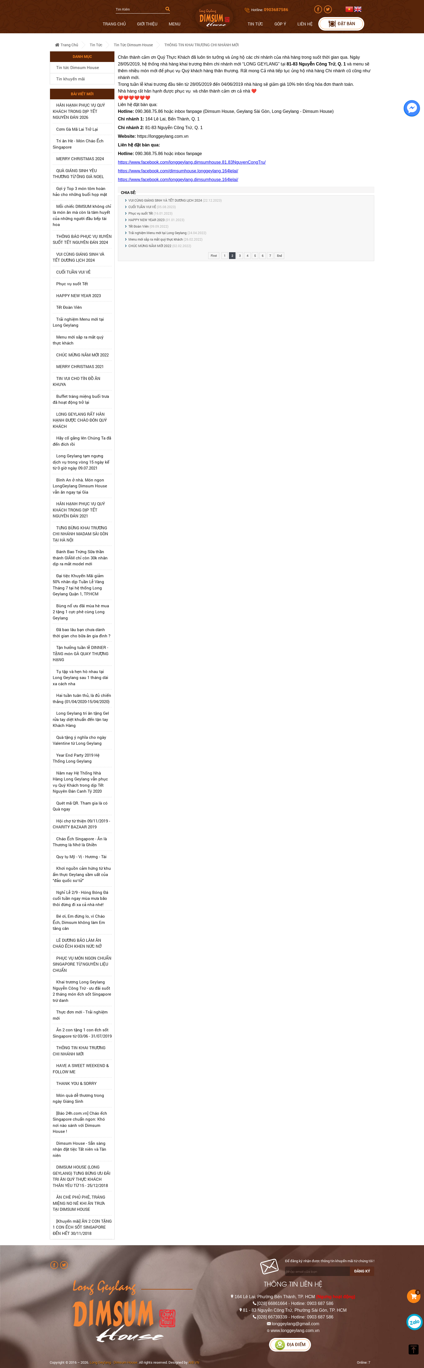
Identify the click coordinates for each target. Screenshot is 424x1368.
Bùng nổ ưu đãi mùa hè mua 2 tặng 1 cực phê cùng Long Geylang (81, 612)
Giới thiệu (147, 24)
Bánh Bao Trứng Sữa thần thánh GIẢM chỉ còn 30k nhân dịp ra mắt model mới (80, 557)
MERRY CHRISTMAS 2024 (80, 158)
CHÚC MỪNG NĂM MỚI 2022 (82, 354)
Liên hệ (305, 24)
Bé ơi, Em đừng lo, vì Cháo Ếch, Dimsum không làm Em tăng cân (79, 922)
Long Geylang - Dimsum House (113, 1362)
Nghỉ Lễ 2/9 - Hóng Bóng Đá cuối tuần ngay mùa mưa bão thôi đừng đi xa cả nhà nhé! (80, 898)
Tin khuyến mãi (70, 78)
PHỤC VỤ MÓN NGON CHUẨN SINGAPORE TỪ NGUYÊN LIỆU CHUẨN (82, 964)
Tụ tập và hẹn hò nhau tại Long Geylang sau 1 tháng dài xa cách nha (80, 677)
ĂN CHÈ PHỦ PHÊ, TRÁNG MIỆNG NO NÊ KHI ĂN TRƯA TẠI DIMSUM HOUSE (79, 1203)
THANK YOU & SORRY (76, 1083)
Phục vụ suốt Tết (72, 283)
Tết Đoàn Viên (69, 307)
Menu (174, 24)
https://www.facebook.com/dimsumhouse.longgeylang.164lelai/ (178, 171)
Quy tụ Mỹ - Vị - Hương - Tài (81, 856)
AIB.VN (193, 1362)
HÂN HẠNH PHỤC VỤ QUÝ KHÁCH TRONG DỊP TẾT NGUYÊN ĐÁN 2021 (79, 510)
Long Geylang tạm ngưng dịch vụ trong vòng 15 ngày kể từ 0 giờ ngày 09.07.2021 (81, 462)
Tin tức (255, 24)
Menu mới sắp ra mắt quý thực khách (155, 239)
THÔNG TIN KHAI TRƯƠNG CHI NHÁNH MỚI (201, 44)
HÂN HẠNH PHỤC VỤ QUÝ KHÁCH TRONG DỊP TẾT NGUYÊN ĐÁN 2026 (79, 111)
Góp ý (280, 24)
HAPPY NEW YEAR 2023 (78, 295)
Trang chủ (114, 24)
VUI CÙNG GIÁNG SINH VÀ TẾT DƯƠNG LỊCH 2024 (165, 200)
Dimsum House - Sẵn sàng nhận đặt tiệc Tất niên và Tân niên (79, 1149)
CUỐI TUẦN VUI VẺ (73, 272)
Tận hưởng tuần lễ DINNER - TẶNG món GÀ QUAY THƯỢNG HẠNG (80, 653)
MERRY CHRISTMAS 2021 (80, 366)
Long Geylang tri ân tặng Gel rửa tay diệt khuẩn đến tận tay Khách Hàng (81, 719)
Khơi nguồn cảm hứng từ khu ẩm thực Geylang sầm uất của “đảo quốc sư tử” (82, 874)
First (214, 256)
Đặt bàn (341, 23)
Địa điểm (290, 1344)
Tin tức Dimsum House (133, 44)
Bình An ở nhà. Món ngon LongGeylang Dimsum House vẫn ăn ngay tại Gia (80, 486)
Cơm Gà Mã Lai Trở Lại (77, 129)
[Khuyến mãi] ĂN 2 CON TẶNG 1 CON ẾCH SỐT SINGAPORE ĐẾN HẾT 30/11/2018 (82, 1227)
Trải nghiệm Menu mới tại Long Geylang (157, 233)
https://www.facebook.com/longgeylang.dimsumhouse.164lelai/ (178, 179)
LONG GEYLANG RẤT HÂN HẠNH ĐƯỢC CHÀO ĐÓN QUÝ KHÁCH (80, 420)
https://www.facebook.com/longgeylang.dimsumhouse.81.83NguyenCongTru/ (192, 162)
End (279, 256)
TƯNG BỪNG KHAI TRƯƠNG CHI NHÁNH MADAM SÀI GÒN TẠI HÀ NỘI (80, 534)
